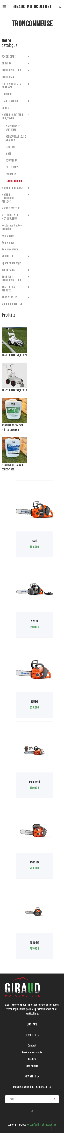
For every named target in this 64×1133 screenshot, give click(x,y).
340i (34, 541)
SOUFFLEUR (11, 160)
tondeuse (10, 174)
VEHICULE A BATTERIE (12, 304)
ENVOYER (54, 1099)
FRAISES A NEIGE (10, 101)
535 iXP (34, 701)
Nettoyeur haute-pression (12, 227)
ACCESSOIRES (9, 56)
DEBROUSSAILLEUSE (12, 70)
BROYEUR (6, 63)
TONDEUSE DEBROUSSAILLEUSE (12, 278)
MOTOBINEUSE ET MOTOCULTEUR (11, 217)
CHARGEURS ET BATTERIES (12, 128)
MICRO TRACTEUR (11, 208)
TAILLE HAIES (11, 167)
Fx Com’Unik (33, 1124)
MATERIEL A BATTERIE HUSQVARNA (12, 116)
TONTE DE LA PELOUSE (8, 288)
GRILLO (5, 108)
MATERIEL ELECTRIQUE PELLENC (8, 198)
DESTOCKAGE (8, 77)
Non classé (8, 235)
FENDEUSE (7, 94)
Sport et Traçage (11, 263)
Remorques (8, 242)
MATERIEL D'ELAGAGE (12, 188)
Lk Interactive (49, 1124)
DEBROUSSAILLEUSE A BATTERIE (14, 138)
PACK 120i (34, 782)
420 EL (34, 621)
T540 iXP (34, 942)
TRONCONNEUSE (13, 181)
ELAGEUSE (10, 147)
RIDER (8, 153)
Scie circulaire (10, 249)
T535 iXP (34, 862)
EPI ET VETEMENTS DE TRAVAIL (11, 85)
